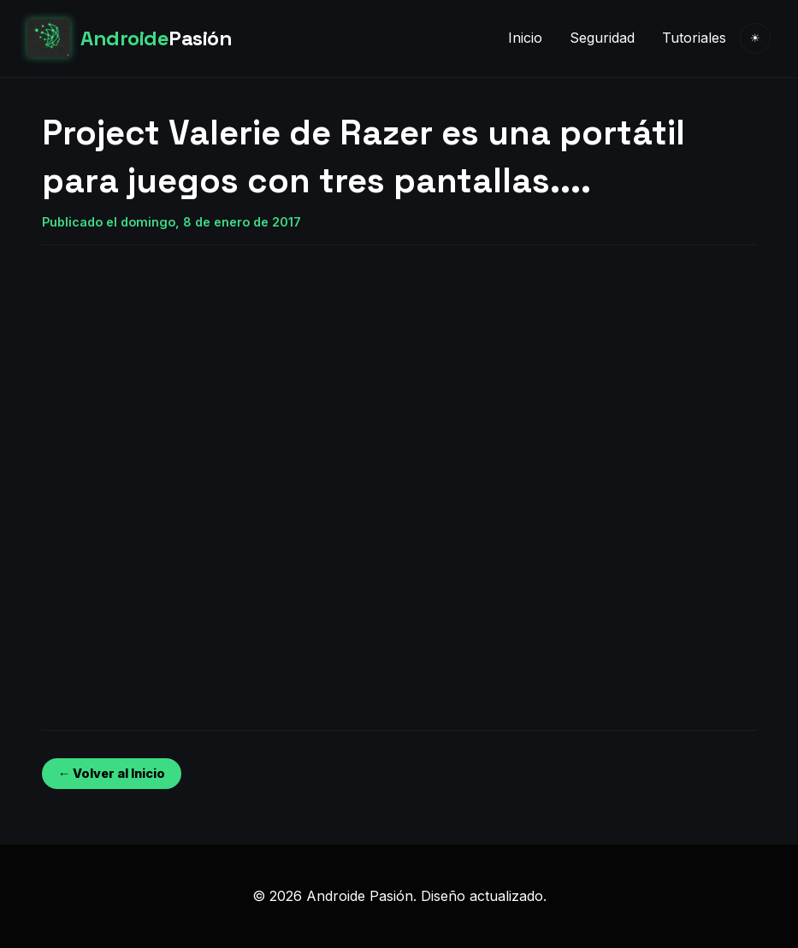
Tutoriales (694, 37)
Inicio (525, 37)
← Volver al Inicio (111, 773)
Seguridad (602, 37)
